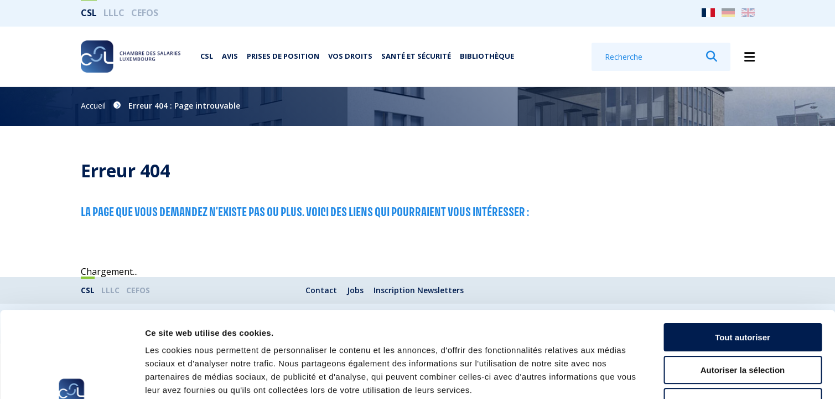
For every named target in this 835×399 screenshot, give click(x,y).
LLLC (114, 13)
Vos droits (350, 56)
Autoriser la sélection (743, 296)
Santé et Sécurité (416, 56)
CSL (89, 13)
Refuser (742, 328)
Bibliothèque (487, 56)
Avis (230, 56)
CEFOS (144, 13)
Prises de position (283, 56)
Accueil (93, 105)
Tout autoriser (742, 263)
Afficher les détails (609, 377)
